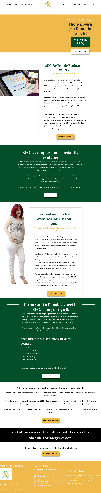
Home (9, 4)
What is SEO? (80, 41)
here (79, 167)
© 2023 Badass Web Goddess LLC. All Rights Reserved (12, 489)
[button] (93, 4)
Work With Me (27, 4)
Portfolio (76, 4)
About (17, 4)
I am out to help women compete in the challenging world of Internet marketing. (50, 432)
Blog (84, 4)
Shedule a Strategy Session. (51, 437)
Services (66, 4)
